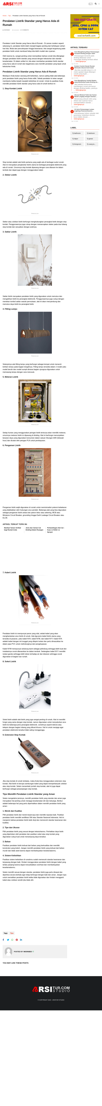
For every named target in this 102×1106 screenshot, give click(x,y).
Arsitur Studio (58, 1065)
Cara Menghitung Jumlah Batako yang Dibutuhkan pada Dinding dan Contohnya (86, 108)
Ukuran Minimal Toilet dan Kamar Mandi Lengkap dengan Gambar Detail (85, 123)
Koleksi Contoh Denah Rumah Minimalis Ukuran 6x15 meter (84, 94)
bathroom (77, 160)
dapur (76, 166)
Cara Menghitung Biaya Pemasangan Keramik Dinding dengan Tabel (86, 80)
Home (4, 15)
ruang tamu (92, 171)
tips (9, 15)
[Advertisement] (35, 52)
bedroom (92, 160)
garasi (91, 166)
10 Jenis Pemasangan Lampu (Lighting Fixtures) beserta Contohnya (84, 137)
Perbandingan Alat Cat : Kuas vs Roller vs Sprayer (55, 595)
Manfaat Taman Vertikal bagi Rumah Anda (12, 594)
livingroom (77, 171)
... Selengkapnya (80, 89)
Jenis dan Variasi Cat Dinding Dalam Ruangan (34, 594)
